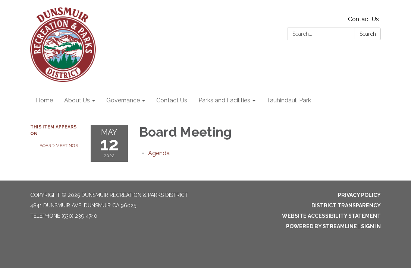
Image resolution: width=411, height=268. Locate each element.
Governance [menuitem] (123, 100)
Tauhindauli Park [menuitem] (289, 100)
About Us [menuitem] (77, 100)
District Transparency (346, 205)
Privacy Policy (359, 195)
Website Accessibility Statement (331, 216)
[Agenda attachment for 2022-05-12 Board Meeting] (159, 153)
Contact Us (363, 19)
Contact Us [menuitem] (171, 100)
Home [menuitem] (44, 100)
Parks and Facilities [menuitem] (224, 100)
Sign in (371, 226)
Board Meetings (59, 145)
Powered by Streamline (321, 226)
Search (368, 34)
